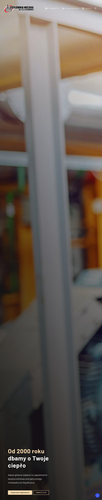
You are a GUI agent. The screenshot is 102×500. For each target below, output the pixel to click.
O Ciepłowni (51, 8)
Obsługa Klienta (69, 8)
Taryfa (85, 8)
